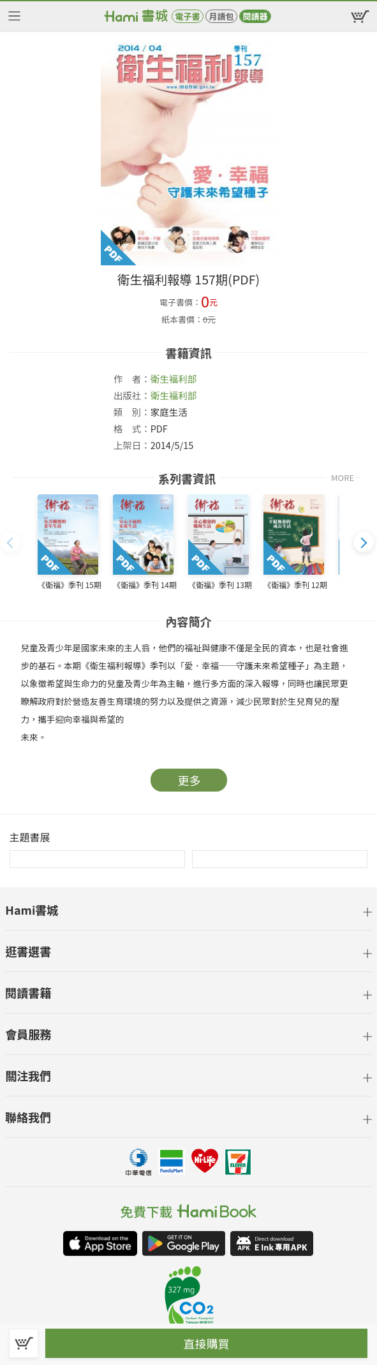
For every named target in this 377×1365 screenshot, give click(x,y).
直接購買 (207, 1343)
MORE (342, 477)
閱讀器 (254, 16)
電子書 (187, 16)
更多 (189, 780)
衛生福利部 (174, 378)
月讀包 (221, 16)
